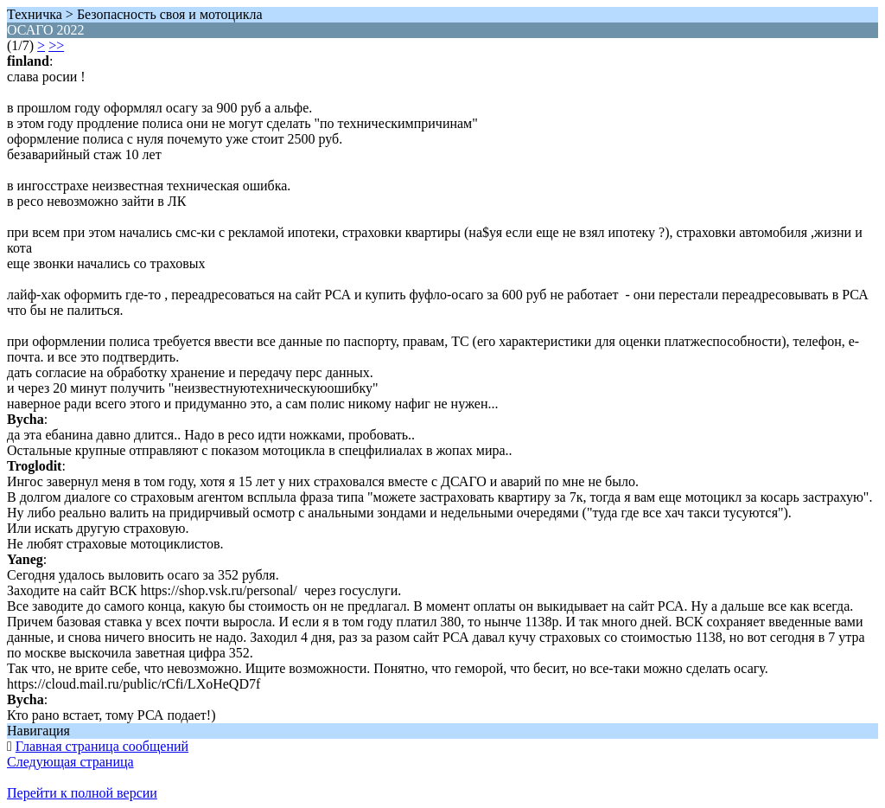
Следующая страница (70, 761)
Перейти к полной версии (82, 793)
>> (56, 45)
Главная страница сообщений (102, 746)
